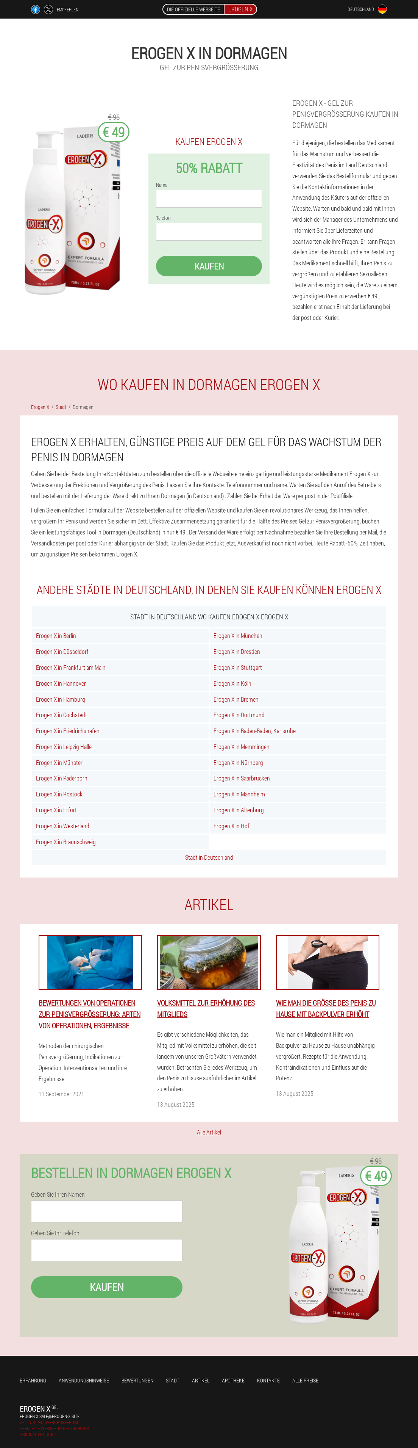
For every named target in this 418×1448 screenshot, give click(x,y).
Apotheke (233, 1380)
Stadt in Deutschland (209, 857)
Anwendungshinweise (84, 1380)
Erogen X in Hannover (61, 683)
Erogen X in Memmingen (242, 747)
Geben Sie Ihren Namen (58, 1194)
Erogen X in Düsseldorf (62, 651)
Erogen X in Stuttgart (238, 667)
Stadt (172, 1380)
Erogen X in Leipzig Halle (64, 747)
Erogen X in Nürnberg (238, 762)
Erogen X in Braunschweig (66, 842)
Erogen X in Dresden (237, 651)
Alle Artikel (209, 1132)
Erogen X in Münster (59, 762)
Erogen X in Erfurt (56, 810)
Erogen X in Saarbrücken (242, 778)
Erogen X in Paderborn (61, 778)
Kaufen (209, 266)
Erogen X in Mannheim (239, 794)
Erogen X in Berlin (56, 635)
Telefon (163, 218)
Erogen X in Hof (232, 826)
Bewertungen (137, 1380)
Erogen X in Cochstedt (61, 715)
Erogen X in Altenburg (239, 810)
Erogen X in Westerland (62, 826)
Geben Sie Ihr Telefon (55, 1233)
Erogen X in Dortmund (239, 715)
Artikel (200, 1380)
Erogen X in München (238, 635)
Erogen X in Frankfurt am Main (71, 667)
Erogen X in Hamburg (60, 699)
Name (161, 185)
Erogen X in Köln (232, 683)
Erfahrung (33, 1380)
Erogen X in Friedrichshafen (68, 731)
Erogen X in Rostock (59, 794)
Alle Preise (305, 1380)
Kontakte (268, 1380)
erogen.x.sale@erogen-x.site (50, 1416)
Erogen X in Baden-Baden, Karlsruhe (255, 731)
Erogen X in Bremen (236, 699)
